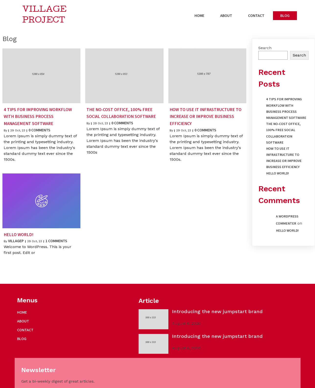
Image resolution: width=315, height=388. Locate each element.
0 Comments (39, 130)
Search (265, 48)
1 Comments (56, 241)
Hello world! (277, 173)
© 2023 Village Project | (38, 382)
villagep (16, 241)
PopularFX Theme (75, 382)
